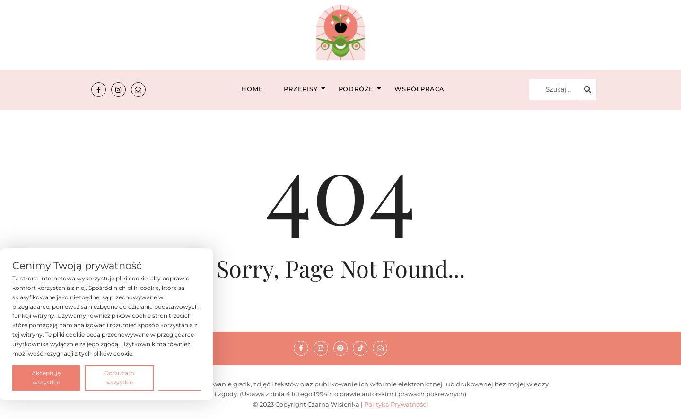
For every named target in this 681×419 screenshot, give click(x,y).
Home (252, 89)
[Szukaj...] (553, 89)
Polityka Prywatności (396, 404)
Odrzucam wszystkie (119, 377)
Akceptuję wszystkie (46, 377)
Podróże (359, 89)
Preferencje (179, 377)
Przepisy (303, 89)
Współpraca (419, 89)
